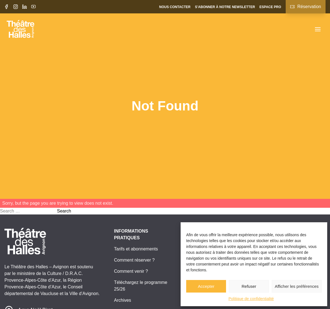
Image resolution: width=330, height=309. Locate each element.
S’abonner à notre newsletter (225, 7)
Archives (122, 300)
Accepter (206, 286)
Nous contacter (174, 7)
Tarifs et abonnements (136, 249)
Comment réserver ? (134, 260)
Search (64, 211)
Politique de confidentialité (251, 298)
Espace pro (270, 7)
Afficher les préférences (297, 286)
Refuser (249, 286)
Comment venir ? (131, 271)
